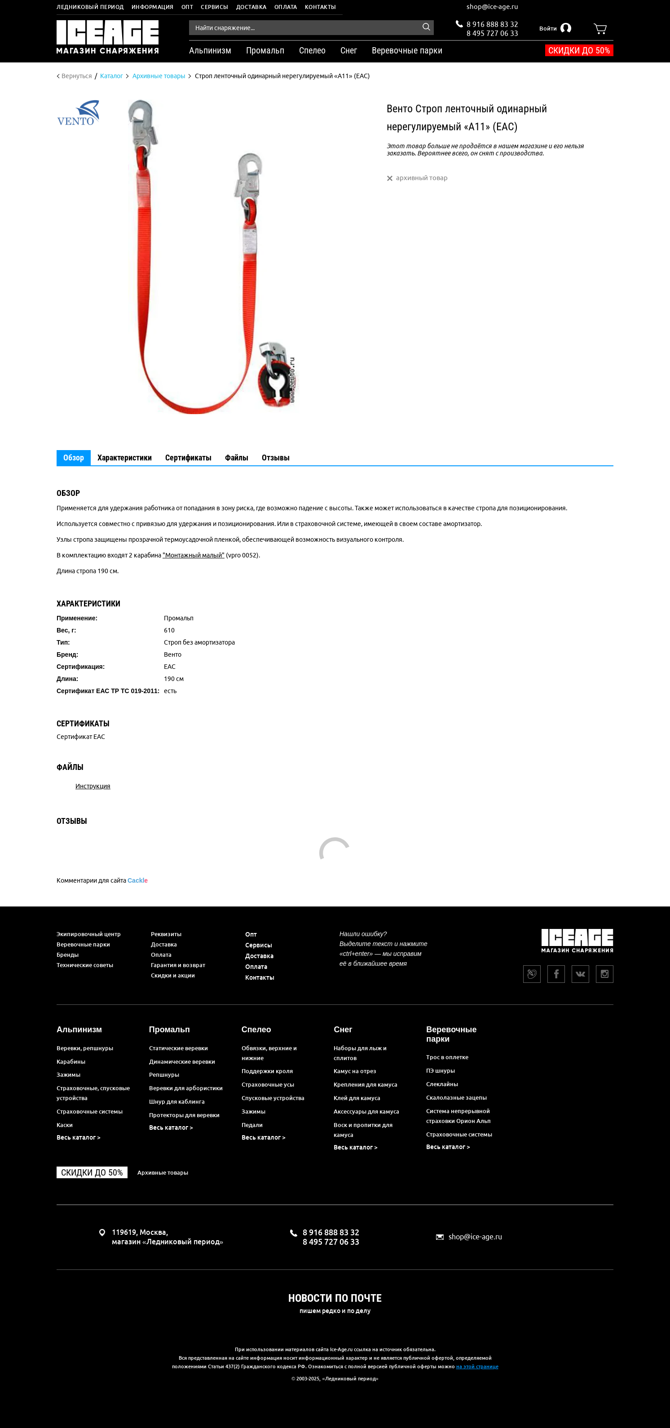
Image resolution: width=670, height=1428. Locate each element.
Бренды (68, 954)
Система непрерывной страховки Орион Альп (458, 1116)
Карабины (71, 1061)
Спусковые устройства (273, 1098)
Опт (187, 7)
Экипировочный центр (89, 934)
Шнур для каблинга (177, 1101)
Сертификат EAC (81, 736)
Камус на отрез (355, 1071)
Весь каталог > (79, 1137)
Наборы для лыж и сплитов (360, 1053)
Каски (65, 1125)
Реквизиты (166, 934)
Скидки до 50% (579, 50)
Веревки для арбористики (186, 1088)
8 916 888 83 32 (492, 24)
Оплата (285, 7)
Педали (252, 1125)
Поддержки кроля (267, 1071)
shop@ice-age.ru (492, 6)
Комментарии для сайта (102, 880)
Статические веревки (178, 1048)
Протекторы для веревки (184, 1115)
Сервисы (215, 7)
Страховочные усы (268, 1084)
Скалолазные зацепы (456, 1097)
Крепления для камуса (365, 1084)
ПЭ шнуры (440, 1070)
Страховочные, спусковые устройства (93, 1093)
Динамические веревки (182, 1061)
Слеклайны (442, 1084)
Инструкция (92, 786)
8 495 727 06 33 (492, 32)
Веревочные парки (83, 944)
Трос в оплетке (447, 1057)
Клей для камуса (357, 1098)
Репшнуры (164, 1074)
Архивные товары (162, 1172)
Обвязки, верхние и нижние (269, 1053)
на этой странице (477, 1366)
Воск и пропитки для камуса (363, 1130)
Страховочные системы (90, 1111)
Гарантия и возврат (178, 965)
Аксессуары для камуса (366, 1111)
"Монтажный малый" (194, 555)
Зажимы (68, 1074)
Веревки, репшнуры (85, 1048)
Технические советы (85, 965)
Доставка (251, 7)
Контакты (320, 7)
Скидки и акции (173, 975)
